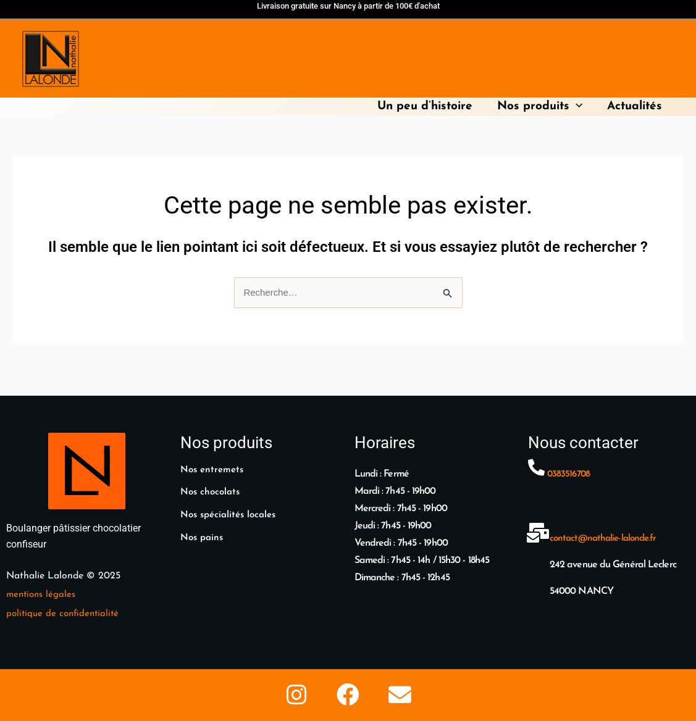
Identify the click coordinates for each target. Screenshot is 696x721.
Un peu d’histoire (428, 106)
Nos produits (541, 106)
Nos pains (203, 522)
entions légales (47, 581)
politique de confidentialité (65, 599)
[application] (577, 106)
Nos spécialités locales (231, 500)
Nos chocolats (212, 478)
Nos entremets (214, 456)
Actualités (635, 106)
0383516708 (569, 460)
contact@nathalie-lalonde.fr (606, 525)
